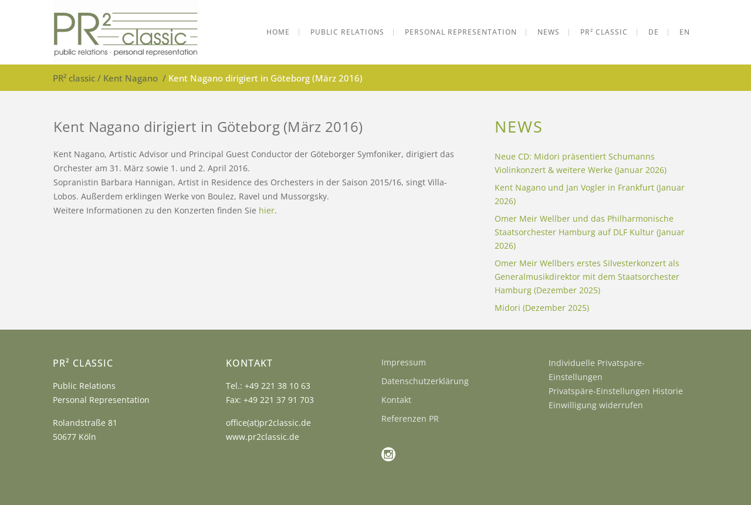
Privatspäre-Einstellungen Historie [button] (616, 390)
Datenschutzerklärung (425, 381)
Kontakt (396, 399)
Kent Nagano (130, 78)
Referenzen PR (410, 418)
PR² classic (74, 78)
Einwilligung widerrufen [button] (596, 405)
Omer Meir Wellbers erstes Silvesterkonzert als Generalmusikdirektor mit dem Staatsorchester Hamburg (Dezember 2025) (587, 276)
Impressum (403, 362)
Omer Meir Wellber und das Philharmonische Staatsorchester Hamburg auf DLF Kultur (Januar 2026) (590, 232)
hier (267, 210)
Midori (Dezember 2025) (542, 307)
